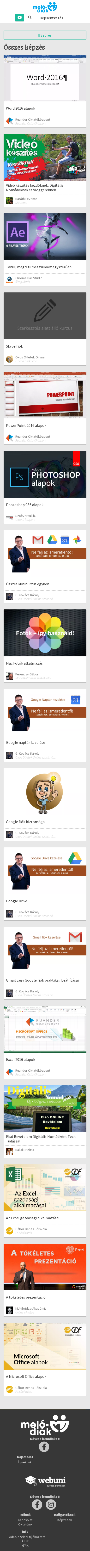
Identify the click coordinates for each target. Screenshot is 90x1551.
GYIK (25, 1545)
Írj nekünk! (25, 1462)
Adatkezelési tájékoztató (27, 1537)
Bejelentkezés (51, 17)
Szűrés (45, 35)
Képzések (64, 1520)
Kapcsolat (25, 1520)
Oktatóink (25, 1524)
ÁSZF (25, 1541)
